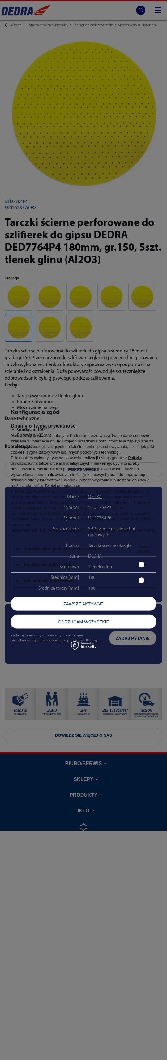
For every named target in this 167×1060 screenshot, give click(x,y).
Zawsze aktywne (83, 603)
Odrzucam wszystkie (83, 621)
